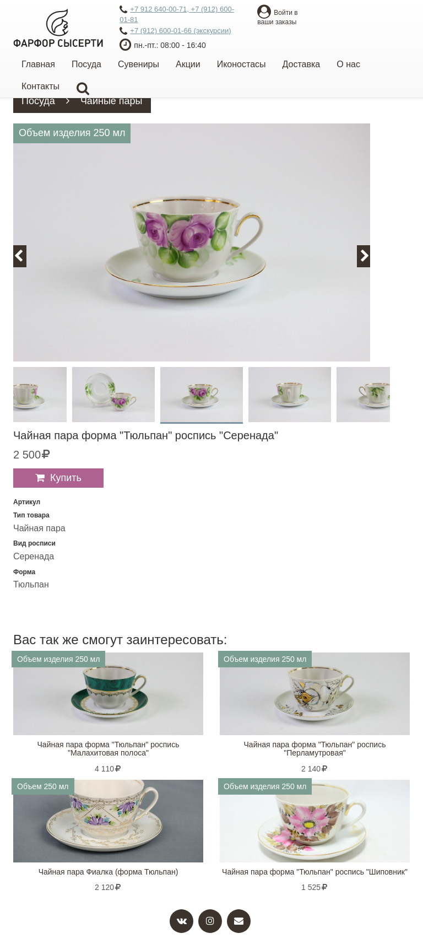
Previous (24, 256)
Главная (38, 64)
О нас (348, 64)
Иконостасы (241, 64)
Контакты (40, 86)
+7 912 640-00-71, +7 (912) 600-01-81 (177, 14)
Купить (66, 477)
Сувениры (138, 64)
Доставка (302, 64)
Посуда (86, 64)
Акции (188, 64)
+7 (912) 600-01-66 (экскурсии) (175, 31)
